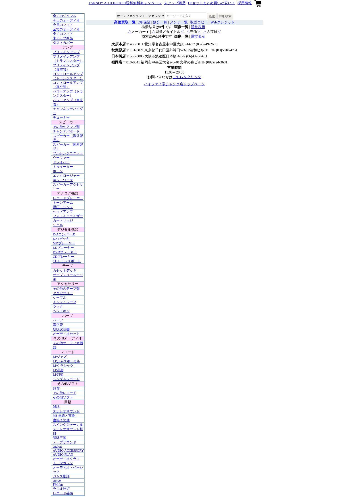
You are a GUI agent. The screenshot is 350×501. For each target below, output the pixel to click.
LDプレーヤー (63, 247)
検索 (212, 16)
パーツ (58, 320)
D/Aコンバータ (64, 234)
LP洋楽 (58, 370)
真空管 (58, 325)
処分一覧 (160, 22)
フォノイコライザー (68, 216)
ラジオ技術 (61, 489)
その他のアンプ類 (66, 127)
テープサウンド (64, 442)
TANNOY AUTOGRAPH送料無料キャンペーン (125, 3)
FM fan (58, 484)
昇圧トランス (63, 207)
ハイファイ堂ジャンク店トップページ (174, 84)
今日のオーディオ (66, 20)
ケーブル (59, 297)
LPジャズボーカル (66, 361)
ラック (58, 306)
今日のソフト (63, 25)
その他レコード (64, 393)
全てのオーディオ (66, 29)
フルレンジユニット (68, 153)
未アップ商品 (174, 3)
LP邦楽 (58, 374)
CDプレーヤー (63, 256)
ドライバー (61, 162)
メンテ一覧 (179, 22)
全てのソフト (63, 34)
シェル (58, 225)
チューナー (61, 117)
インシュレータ (64, 302)
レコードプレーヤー (68, 198)
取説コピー (199, 22)
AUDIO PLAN (63, 454)
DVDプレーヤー (65, 252)
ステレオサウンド (66, 411)
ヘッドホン (61, 311)
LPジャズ (60, 356)
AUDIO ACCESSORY (68, 450)
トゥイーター (63, 166)
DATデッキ (61, 239)
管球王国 (59, 438)
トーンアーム (63, 202)
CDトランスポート (67, 261)
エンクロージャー (66, 175)
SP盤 (56, 388)
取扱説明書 (61, 329)
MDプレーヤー (64, 243)
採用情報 (245, 3)
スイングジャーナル (68, 424)
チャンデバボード (66, 131)
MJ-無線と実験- (64, 415)
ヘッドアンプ (63, 211)
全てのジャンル (64, 16)
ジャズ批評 (61, 476)
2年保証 (144, 22)
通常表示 (198, 27)
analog (57, 446)
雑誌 (56, 407)
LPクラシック (63, 365)
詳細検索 (225, 16)
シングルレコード (66, 379)
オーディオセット (66, 333)
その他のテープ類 (66, 288)
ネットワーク (63, 180)
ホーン (58, 171)
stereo (57, 480)
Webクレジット (222, 22)
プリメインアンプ (66, 52)
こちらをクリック (187, 77)
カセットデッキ (64, 270)
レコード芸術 (63, 493)
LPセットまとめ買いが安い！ (211, 3)
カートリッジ (63, 220)
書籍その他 (61, 420)
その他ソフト (63, 397)
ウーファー (61, 157)
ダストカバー (63, 42)
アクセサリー (63, 293)
